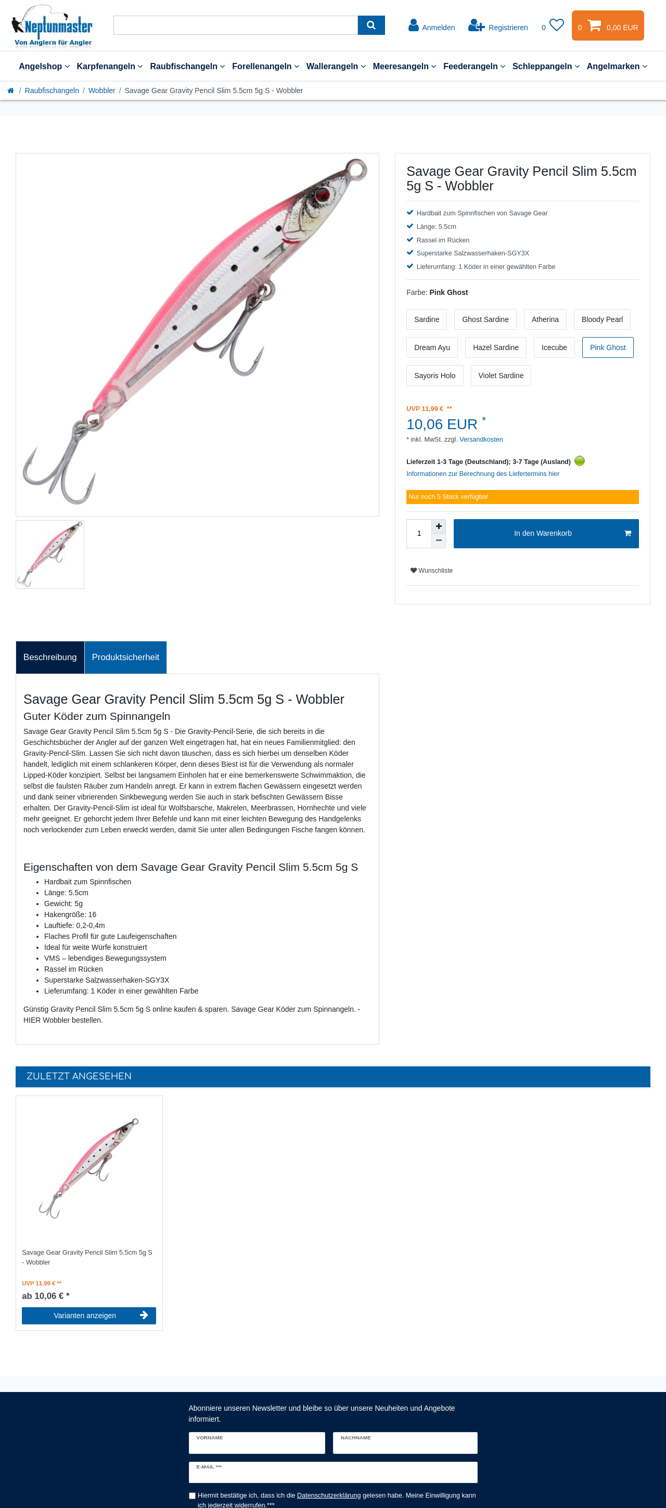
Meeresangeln (405, 66)
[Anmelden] (432, 25)
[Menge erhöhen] (438, 526)
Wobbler (102, 90)
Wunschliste (432, 570)
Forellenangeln (265, 66)
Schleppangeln (546, 66)
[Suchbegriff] (235, 25)
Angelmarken (617, 66)
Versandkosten (480, 439)
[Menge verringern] (438, 541)
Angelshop (44, 66)
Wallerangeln (336, 66)
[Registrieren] (498, 25)
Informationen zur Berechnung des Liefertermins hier (482, 474)
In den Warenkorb (572, 533)
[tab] (50, 657)
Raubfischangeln (187, 66)
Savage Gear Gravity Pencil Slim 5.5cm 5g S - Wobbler (87, 1257)
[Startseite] (11, 90)
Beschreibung (50, 657)
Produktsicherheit (126, 657)
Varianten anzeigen (101, 1315)
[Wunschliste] (553, 25)
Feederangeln (474, 66)
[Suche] (371, 25)
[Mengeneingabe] (418, 533)
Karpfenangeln (110, 66)
